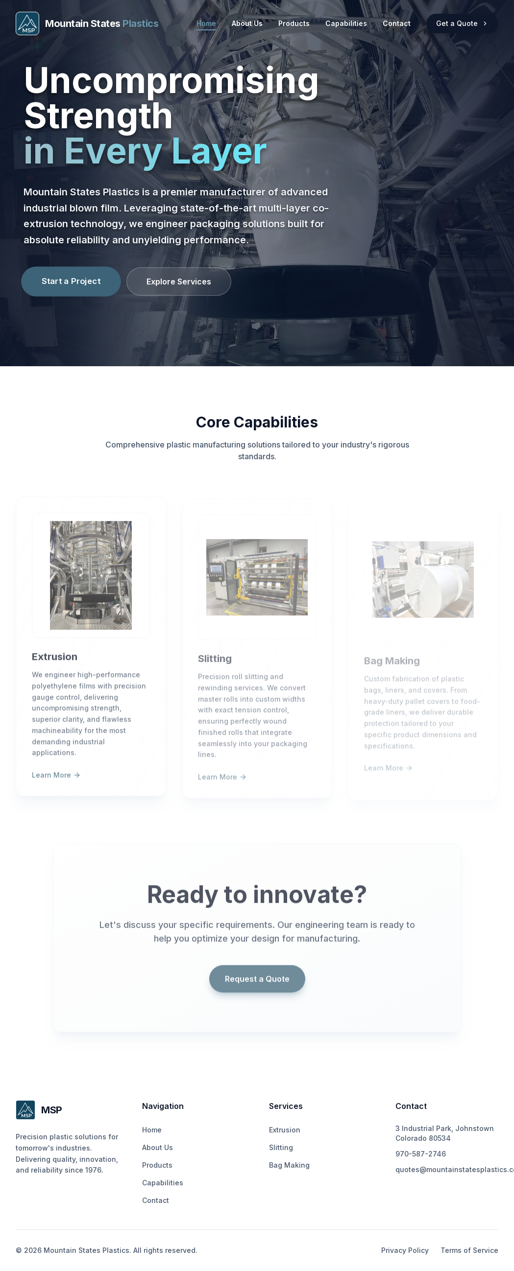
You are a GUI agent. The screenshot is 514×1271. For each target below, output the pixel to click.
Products (294, 23)
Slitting (281, 1147)
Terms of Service (469, 1250)
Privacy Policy (405, 1250)
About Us (247, 23)
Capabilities (346, 23)
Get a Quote (462, 23)
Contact (397, 23)
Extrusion (284, 1130)
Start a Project (71, 281)
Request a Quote (257, 985)
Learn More (56, 781)
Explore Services (179, 281)
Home (206, 23)
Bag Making (289, 1165)
